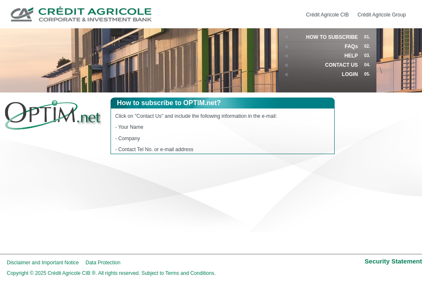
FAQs (351, 46)
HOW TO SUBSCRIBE (332, 37)
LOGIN (350, 74)
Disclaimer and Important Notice (43, 263)
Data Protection (103, 263)
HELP (351, 56)
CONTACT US (341, 65)
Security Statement (393, 261)
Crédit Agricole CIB (327, 15)
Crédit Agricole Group (381, 15)
